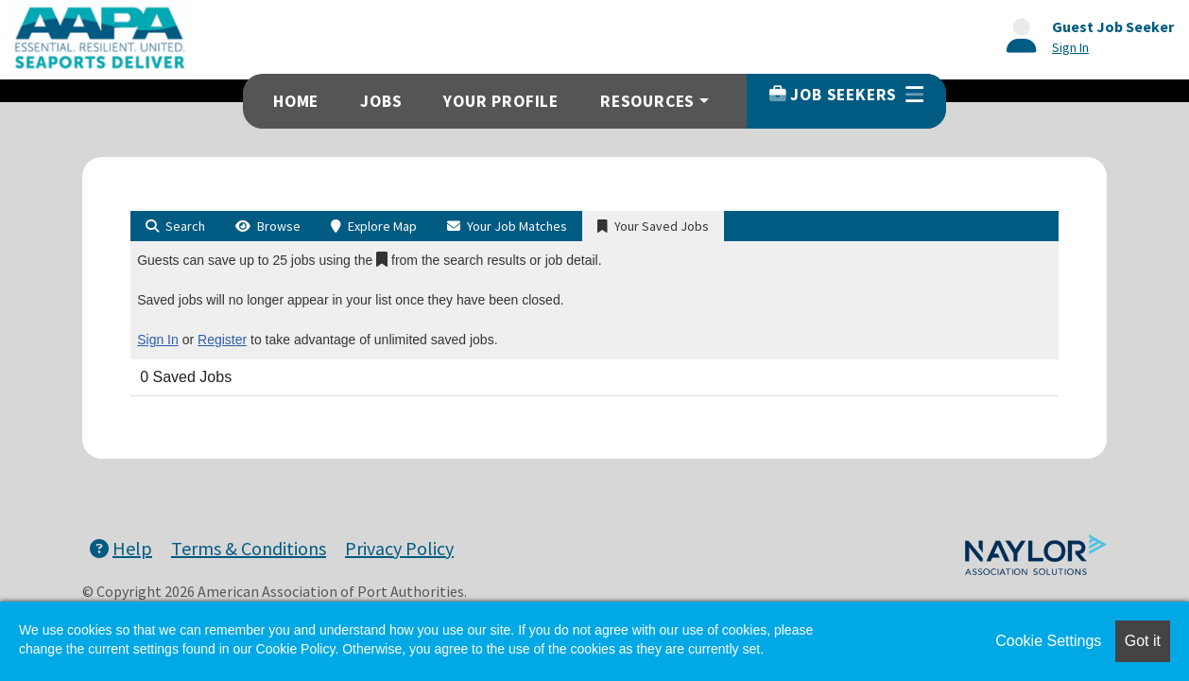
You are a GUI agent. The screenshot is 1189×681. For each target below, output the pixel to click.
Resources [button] (647, 101)
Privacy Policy (399, 548)
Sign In (158, 339)
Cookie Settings (1048, 641)
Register (222, 339)
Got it (1143, 641)
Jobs (381, 101)
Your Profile (501, 101)
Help (121, 548)
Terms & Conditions (248, 548)
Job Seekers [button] (846, 94)
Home (296, 101)
